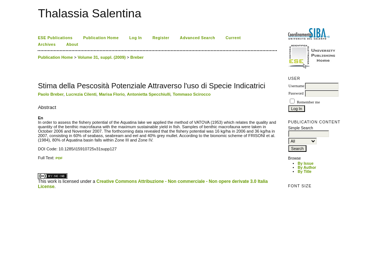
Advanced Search (197, 38)
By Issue (305, 163)
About (72, 44)
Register (161, 38)
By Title (304, 172)
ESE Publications (55, 38)
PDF (59, 158)
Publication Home (101, 38)
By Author (307, 168)
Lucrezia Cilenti (81, 94)
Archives (47, 44)
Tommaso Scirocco (192, 94)
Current (233, 38)
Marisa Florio (112, 94)
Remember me (308, 102)
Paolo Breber (51, 94)
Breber (137, 57)
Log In (135, 38)
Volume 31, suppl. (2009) (102, 57)
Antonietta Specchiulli (148, 94)
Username (296, 86)
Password (295, 93)
